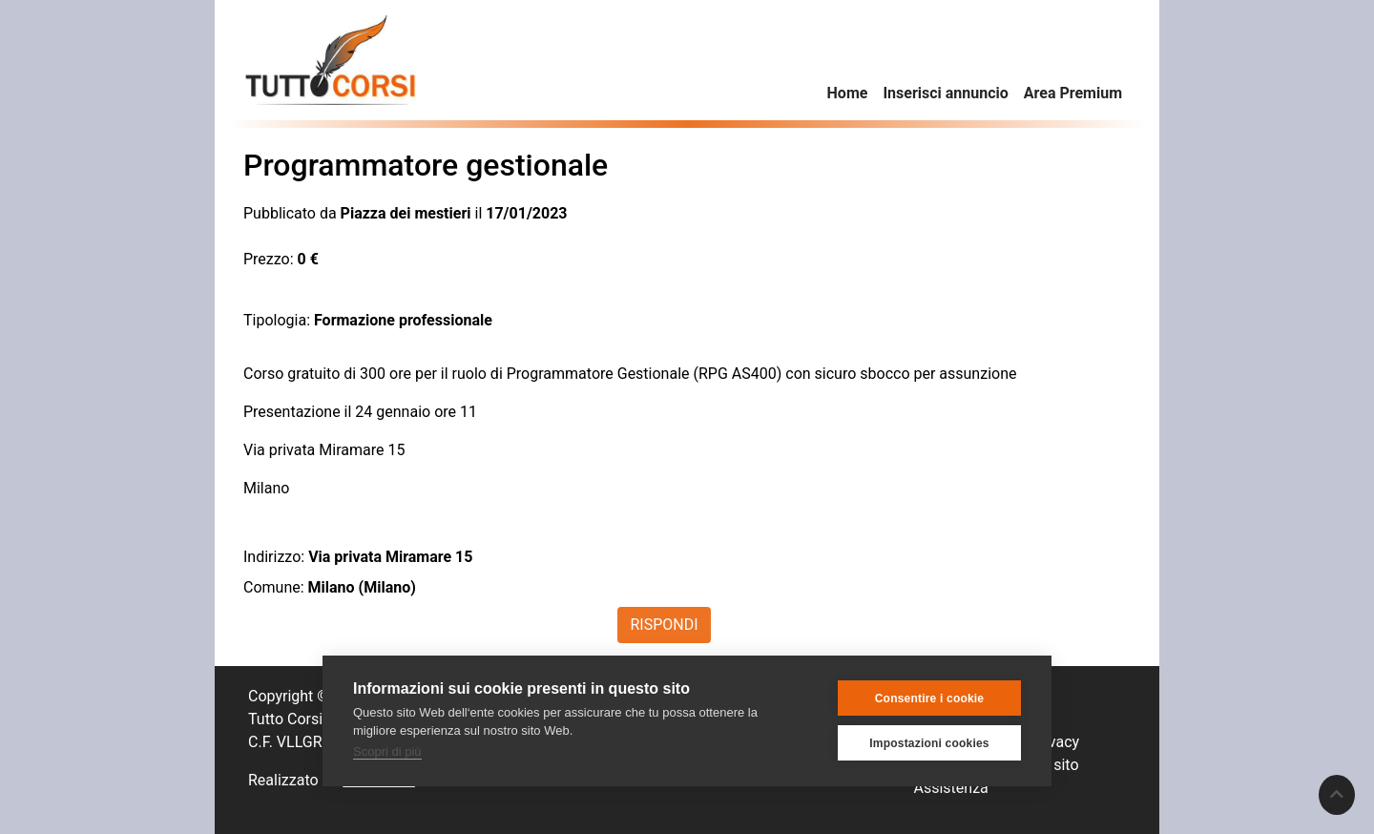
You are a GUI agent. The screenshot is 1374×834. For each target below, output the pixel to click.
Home (847, 93)
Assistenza (951, 788)
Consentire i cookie (930, 698)
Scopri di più (387, 751)
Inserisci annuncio (945, 93)
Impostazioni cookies (929, 743)
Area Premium (1073, 93)
